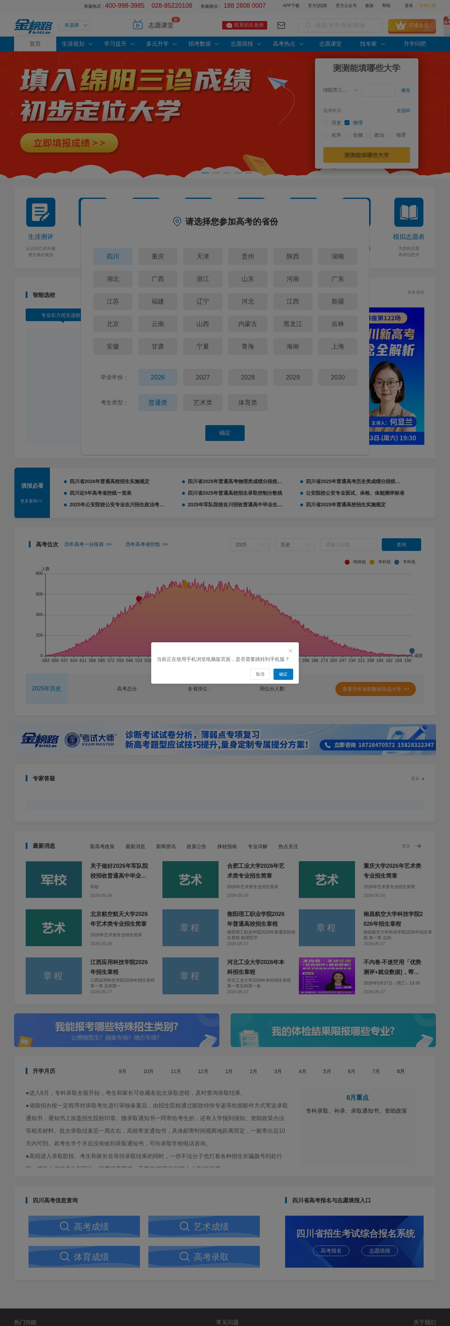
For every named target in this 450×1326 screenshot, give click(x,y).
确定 (225, 433)
